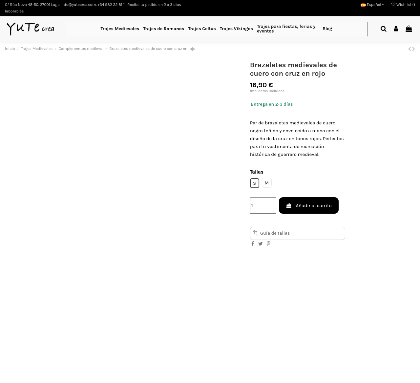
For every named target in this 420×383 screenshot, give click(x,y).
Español (373, 4)
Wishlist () (403, 4)
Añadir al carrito (309, 205)
